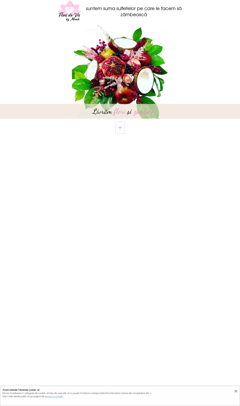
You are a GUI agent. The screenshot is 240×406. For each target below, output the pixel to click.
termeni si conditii (54, 396)
